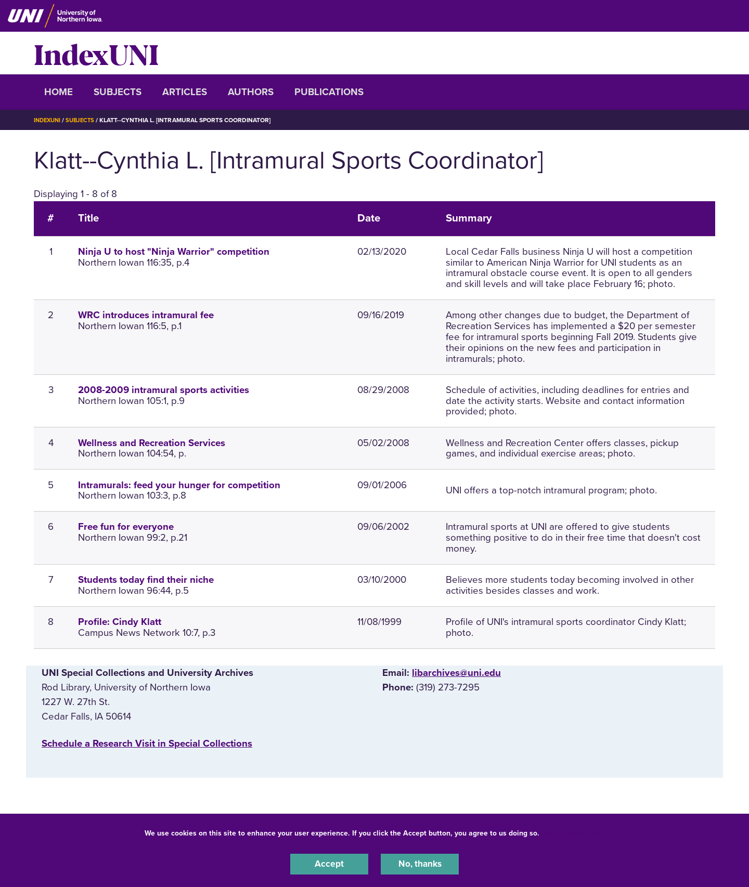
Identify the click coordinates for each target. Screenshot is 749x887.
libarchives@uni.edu (456, 673)
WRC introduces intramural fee (146, 315)
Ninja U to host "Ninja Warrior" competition (173, 251)
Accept (329, 863)
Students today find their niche (146, 579)
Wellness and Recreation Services (151, 443)
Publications (329, 92)
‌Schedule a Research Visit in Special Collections (147, 743)
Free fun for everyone (126, 526)
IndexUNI (96, 53)
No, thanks (420, 863)
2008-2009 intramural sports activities (163, 390)
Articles (184, 92)
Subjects (117, 92)
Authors (251, 92)
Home (58, 92)
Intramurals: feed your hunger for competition (179, 485)
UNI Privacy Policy (574, 831)
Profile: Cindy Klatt (119, 622)
